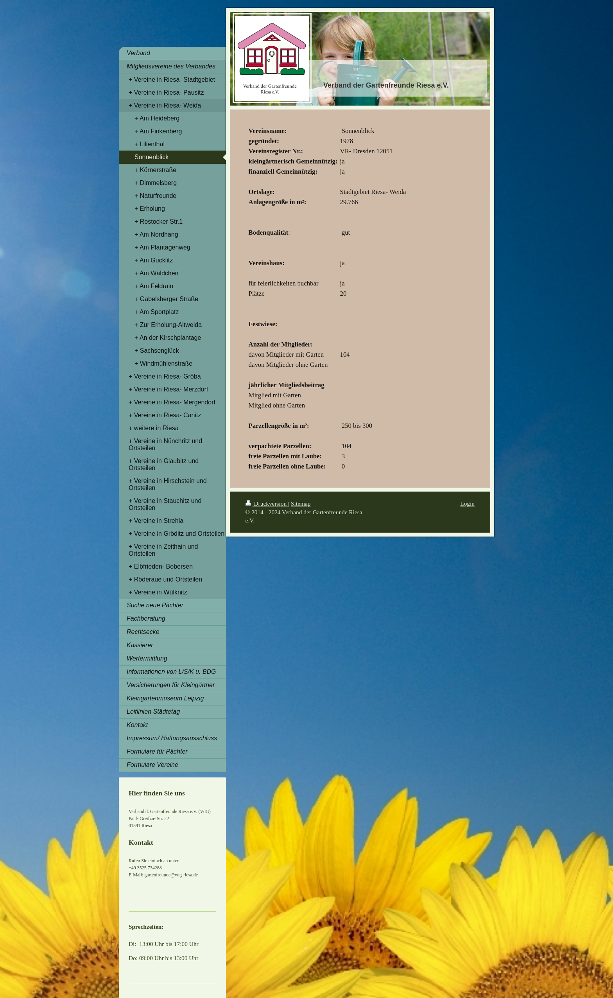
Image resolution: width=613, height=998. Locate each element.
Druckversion (267, 503)
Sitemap (300, 503)
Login (467, 503)
